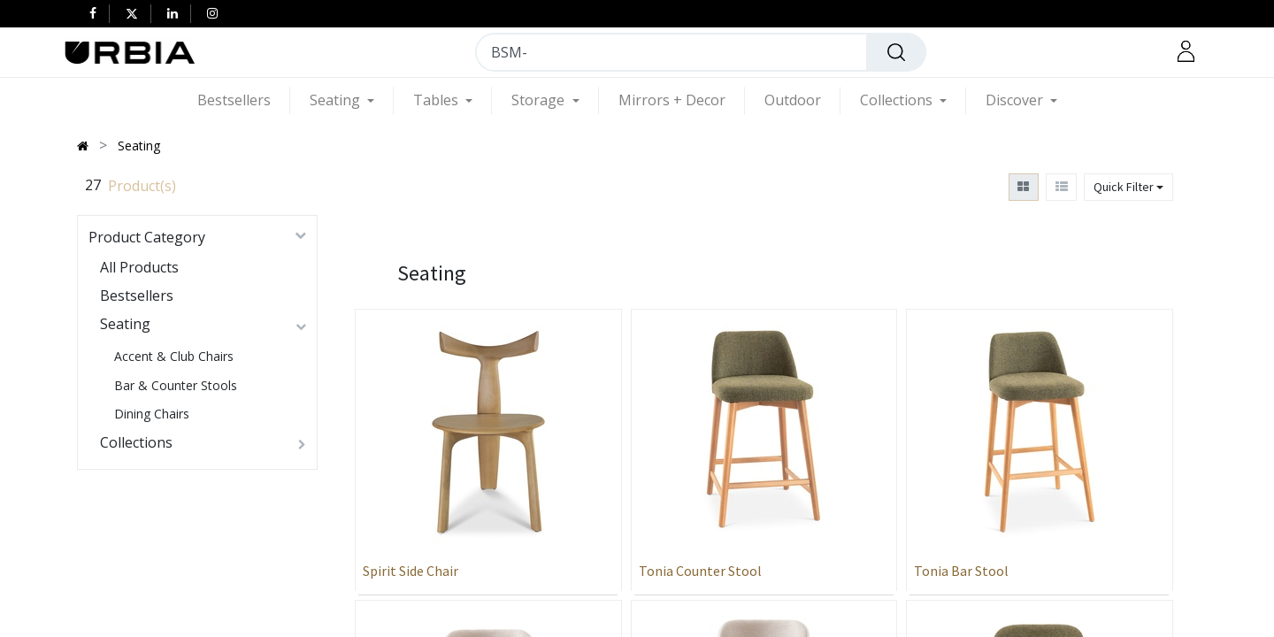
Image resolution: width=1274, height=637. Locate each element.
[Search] (896, 52)
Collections (136, 442)
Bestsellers (136, 295)
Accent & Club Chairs (174, 356)
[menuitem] (243, 100)
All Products (139, 267)
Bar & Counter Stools (175, 385)
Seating (125, 324)
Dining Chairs (151, 413)
